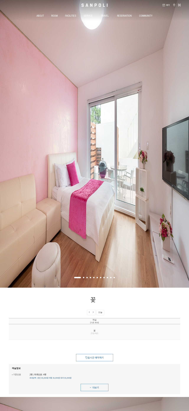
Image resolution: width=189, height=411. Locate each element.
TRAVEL (105, 15)
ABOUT (40, 15)
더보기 (94, 387)
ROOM (54, 15)
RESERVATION (124, 15)
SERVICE (88, 15)
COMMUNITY (146, 15)
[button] (77, 277)
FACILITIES (70, 15)
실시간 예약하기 (94, 357)
